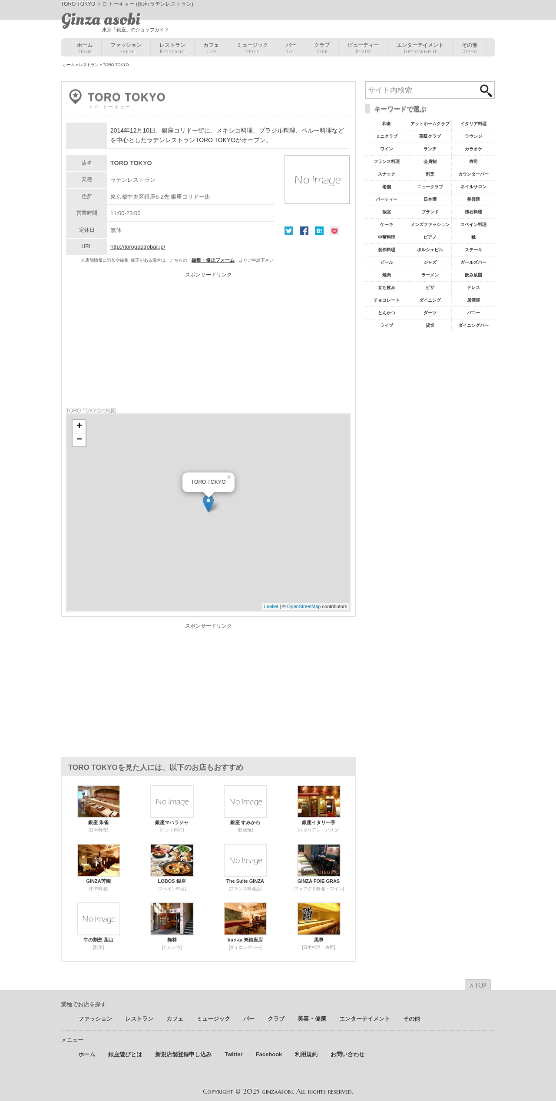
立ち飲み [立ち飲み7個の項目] (386, 287)
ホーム (85, 48)
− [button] (79, 439)
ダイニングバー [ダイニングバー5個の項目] (473, 325)
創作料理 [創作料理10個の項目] (386, 249)
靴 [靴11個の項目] (473, 237)
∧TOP (477, 985)
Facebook (304, 230)
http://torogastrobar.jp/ (137, 246)
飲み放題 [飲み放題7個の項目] (473, 275)
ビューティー (363, 48)
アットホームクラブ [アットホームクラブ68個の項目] (430, 123)
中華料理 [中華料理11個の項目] (386, 237)
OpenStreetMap (304, 606)
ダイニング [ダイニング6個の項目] (430, 300)
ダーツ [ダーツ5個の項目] (430, 312)
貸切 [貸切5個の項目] (430, 325)
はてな (319, 230)
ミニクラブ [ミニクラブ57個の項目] (386, 136)
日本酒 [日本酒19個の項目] (430, 199)
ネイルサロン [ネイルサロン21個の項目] (473, 186)
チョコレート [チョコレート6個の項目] (387, 300)
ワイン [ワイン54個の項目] (386, 148)
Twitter (289, 230)
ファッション (126, 48)
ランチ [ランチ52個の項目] (430, 148)
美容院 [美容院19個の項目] (473, 199)
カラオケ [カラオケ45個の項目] (473, 148)
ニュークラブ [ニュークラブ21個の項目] (430, 186)
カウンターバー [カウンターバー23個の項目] (473, 174)
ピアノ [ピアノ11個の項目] (430, 237)
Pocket (334, 230)
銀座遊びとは (125, 1054)
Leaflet (271, 606)
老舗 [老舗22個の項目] (386, 186)
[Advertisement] (208, 338)
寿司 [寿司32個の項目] (473, 161)
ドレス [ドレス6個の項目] (473, 287)
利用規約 (306, 1054)
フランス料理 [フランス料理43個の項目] (387, 161)
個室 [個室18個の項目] (386, 212)
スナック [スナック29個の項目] (386, 174)
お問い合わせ (347, 1054)
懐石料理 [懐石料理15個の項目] (473, 212)
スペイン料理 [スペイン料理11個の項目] (473, 224)
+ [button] (79, 426)
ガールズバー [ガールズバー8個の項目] (473, 262)
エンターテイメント (420, 48)
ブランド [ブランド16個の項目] (430, 212)
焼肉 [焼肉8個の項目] (386, 275)
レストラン (172, 48)
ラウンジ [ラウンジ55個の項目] (473, 136)
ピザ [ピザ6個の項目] (430, 287)
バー (291, 48)
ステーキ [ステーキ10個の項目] (473, 249)
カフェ (211, 48)
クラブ (322, 48)
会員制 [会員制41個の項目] (430, 161)
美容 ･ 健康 (312, 1018)
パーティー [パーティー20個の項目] (386, 199)
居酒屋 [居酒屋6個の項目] (473, 300)
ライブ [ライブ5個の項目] (386, 325)
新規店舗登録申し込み (183, 1054)
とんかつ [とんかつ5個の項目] (386, 312)
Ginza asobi (100, 19)
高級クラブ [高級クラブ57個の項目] (430, 136)
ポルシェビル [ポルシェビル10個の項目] (430, 249)
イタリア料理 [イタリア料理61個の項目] (473, 123)
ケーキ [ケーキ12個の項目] (386, 224)
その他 (469, 48)
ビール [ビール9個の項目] (386, 262)
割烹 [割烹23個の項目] (430, 174)
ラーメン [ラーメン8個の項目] (430, 275)
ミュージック (252, 48)
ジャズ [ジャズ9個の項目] (430, 262)
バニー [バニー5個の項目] (473, 312)
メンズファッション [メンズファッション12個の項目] (430, 224)
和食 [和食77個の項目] (386, 123)
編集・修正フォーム (213, 260)
